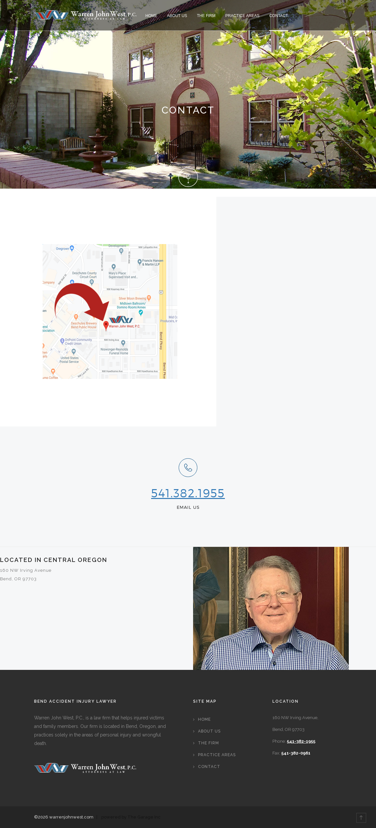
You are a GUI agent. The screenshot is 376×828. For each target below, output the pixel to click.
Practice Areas (242, 15)
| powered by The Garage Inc (127, 817)
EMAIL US (188, 507)
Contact (278, 15)
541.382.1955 (188, 493)
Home (151, 15)
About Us (177, 15)
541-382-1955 (301, 741)
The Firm (206, 15)
